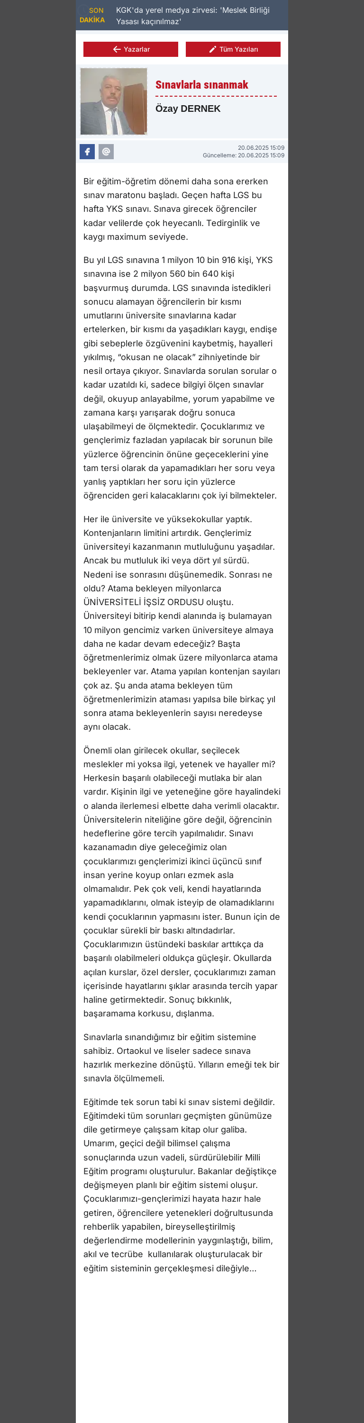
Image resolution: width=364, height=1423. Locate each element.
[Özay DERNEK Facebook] (87, 151)
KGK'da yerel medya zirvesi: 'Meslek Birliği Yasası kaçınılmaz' (193, 15)
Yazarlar (131, 49)
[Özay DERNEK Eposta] (106, 151)
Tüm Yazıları (233, 49)
